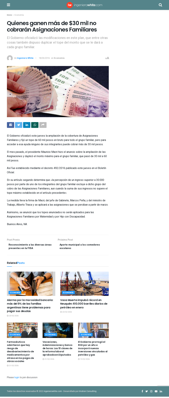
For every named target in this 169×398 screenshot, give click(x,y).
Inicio (9, 15)
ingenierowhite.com (53, 392)
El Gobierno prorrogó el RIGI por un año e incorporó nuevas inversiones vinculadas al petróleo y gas (92, 350)
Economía (19, 15)
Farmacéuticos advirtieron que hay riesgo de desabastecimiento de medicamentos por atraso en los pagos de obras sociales (20, 353)
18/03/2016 (44, 58)
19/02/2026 (84, 360)
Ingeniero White (25, 58)
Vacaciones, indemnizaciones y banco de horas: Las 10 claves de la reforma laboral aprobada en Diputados (58, 350)
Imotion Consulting (87, 392)
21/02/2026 (12, 366)
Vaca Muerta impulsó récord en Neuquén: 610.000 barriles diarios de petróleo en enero (83, 305)
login (16, 379)
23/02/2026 (12, 317)
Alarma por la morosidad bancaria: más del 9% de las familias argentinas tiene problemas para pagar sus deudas (30, 306)
